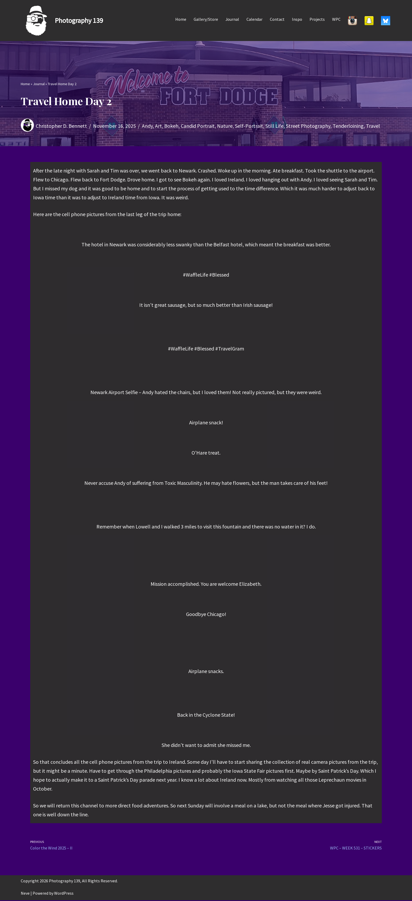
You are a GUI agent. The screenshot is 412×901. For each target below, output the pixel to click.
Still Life (274, 126)
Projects (317, 19)
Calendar (254, 19)
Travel (373, 126)
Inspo (297, 19)
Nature (225, 126)
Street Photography (308, 126)
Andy (147, 126)
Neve (25, 894)
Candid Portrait (198, 126)
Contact (277, 19)
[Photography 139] (62, 20)
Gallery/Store (205, 19)
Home (180, 19)
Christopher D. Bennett (61, 126)
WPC (336, 19)
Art (158, 126)
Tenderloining (348, 126)
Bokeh (171, 126)
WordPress (64, 894)
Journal (232, 19)
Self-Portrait (249, 126)
